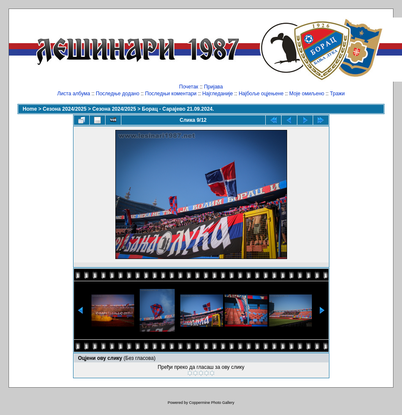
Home (30, 109)
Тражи (337, 94)
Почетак (188, 87)
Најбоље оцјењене (261, 94)
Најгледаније (217, 94)
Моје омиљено (306, 94)
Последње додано (117, 94)
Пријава (213, 87)
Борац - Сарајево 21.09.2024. (178, 109)
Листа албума (73, 94)
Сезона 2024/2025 (64, 109)
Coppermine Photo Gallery (211, 402)
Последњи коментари (171, 94)
